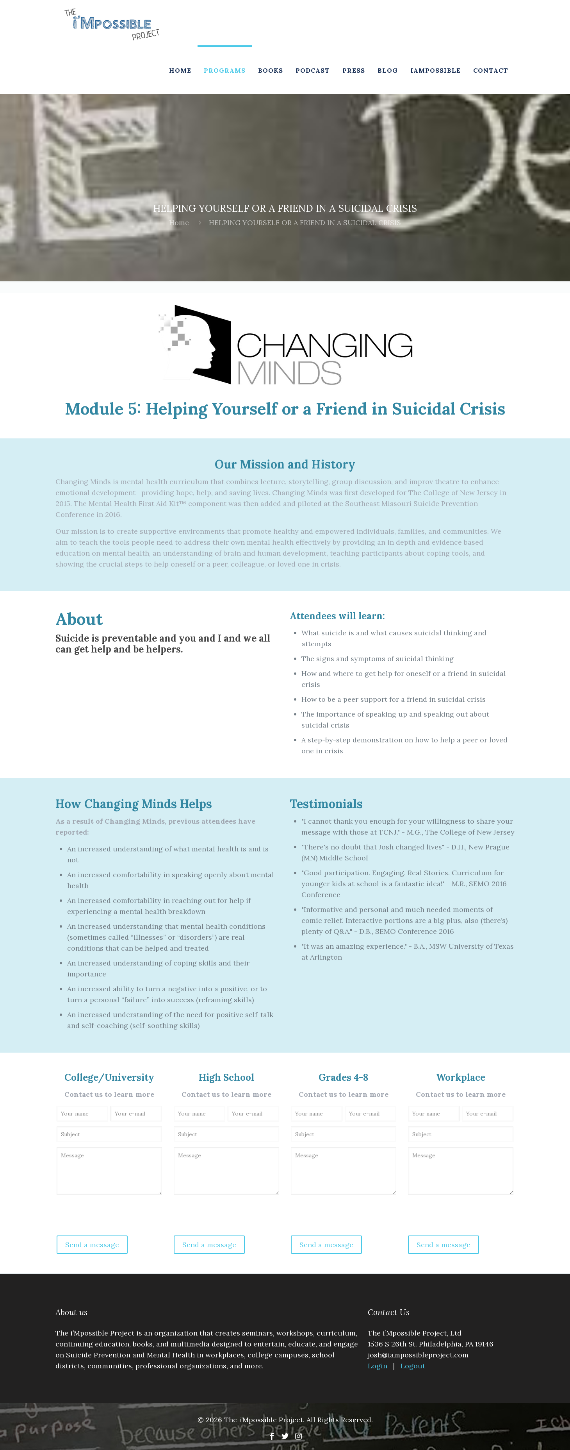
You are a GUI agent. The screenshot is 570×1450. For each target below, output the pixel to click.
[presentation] (114, 1217)
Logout (413, 1365)
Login (378, 1365)
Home (179, 222)
